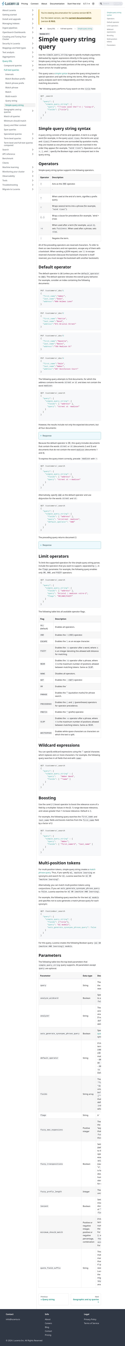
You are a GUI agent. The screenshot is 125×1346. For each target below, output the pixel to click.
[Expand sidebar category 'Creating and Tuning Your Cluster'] (32, 38)
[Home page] (41, 29)
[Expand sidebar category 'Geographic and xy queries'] (32, 111)
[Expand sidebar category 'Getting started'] (32, 15)
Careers (48, 1323)
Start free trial (74, 3)
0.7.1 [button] (85, 3)
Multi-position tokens (112, 40)
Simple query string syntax (114, 13)
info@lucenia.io (13, 1319)
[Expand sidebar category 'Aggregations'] (32, 57)
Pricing (24, 3)
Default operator (113, 22)
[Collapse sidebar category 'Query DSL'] (32, 61)
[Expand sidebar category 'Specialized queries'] (32, 134)
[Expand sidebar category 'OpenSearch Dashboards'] (32, 32)
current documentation (80, 18)
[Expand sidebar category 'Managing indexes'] (32, 23)
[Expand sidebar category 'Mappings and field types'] (32, 48)
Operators (110, 18)
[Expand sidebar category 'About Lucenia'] (32, 10)
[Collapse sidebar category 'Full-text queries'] (32, 70)
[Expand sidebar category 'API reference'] (32, 154)
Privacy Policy (90, 1319)
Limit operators (112, 26)
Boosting (110, 35)
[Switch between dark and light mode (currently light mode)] (93, 4)
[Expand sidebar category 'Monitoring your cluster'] (32, 172)
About (44, 3)
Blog (47, 1327)
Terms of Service (91, 1323)
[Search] (111, 4)
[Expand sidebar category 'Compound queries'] (32, 65)
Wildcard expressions (111, 30)
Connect (34, 3)
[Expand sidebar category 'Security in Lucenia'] (32, 43)
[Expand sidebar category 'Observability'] (32, 176)
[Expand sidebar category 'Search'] (32, 150)
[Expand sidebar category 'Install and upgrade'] (32, 19)
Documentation (57, 3)
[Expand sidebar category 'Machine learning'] (32, 167)
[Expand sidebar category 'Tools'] (32, 180)
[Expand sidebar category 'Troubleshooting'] (32, 185)
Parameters (111, 45)
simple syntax (61, 73)
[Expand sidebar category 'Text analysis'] (32, 52)
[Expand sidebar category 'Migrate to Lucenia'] (32, 189)
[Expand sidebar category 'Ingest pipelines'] (32, 28)
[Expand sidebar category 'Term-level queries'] (32, 138)
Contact (48, 1331)
